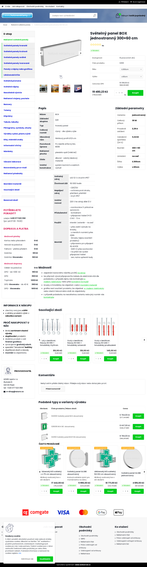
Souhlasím (45, 559)
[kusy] (119, 93)
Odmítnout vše (27, 559)
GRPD (83, 539)
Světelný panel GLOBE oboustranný (77, 472)
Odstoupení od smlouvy (91, 550)
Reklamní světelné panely (20, 25)
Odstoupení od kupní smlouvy (129, 541)
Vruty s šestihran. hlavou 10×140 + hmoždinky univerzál (76, 343)
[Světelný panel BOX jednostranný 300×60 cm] (61, 53)
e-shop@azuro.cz (15, 391)
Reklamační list (123, 544)
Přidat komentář (53, 389)
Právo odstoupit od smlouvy (128, 538)
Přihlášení (125, 2)
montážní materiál (88, 285)
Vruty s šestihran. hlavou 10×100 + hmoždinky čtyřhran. (49, 343)
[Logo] (17, 15)
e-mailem (88, 288)
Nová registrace (139, 2)
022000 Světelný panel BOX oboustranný (67, 416)
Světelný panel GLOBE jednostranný (131, 474)
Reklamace (85, 553)
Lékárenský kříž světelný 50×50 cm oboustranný (105, 472)
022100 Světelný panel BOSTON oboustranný (68, 437)
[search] (94, 16)
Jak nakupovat (18, 6)
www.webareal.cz (82, 565)
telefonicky (56, 281)
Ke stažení (50, 6)
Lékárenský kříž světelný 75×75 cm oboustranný (51, 472)
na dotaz (81, 273)
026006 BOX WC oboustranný (63, 426)
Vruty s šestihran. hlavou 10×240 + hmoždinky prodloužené (105, 343)
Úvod (5, 25)
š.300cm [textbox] (125, 69)
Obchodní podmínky (35, 6)
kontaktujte (49, 297)
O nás (7, 6)
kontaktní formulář (80, 281)
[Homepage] (2, 6)
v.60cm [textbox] (125, 76)
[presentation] (41, 53)
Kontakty (60, 6)
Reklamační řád (87, 542)
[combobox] (131, 69)
